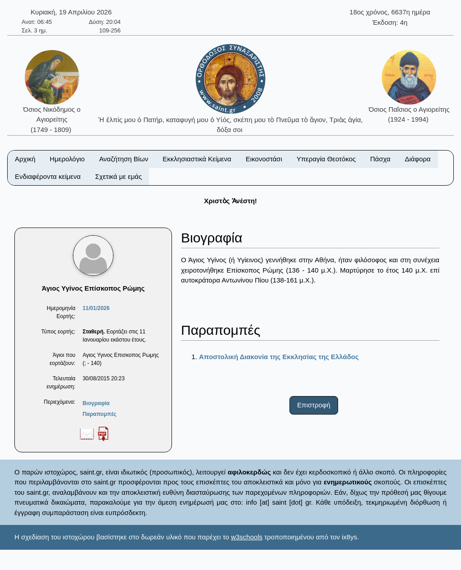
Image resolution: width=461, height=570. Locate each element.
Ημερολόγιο (67, 159)
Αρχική (25, 159)
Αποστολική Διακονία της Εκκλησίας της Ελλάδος (279, 356)
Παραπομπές (99, 414)
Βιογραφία (95, 403)
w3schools (246, 537)
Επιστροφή (313, 405)
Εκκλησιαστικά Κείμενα (197, 159)
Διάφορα (417, 159)
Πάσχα (380, 159)
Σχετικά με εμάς (118, 176)
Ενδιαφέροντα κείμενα (48, 176)
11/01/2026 (95, 308)
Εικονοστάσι (264, 159)
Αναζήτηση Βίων (123, 159)
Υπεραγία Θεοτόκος (326, 159)
